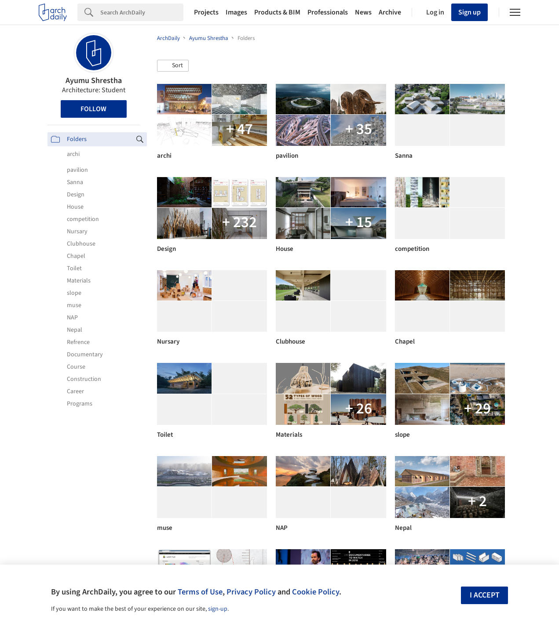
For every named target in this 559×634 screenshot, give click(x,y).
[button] (173, 66)
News (363, 12)
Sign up (469, 12)
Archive (390, 12)
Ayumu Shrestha (94, 80)
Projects (206, 12)
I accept (485, 595)
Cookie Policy (315, 592)
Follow (93, 109)
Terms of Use (200, 592)
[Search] (141, 12)
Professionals (327, 12)
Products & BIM (277, 12)
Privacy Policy (251, 592)
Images (236, 12)
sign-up (217, 609)
